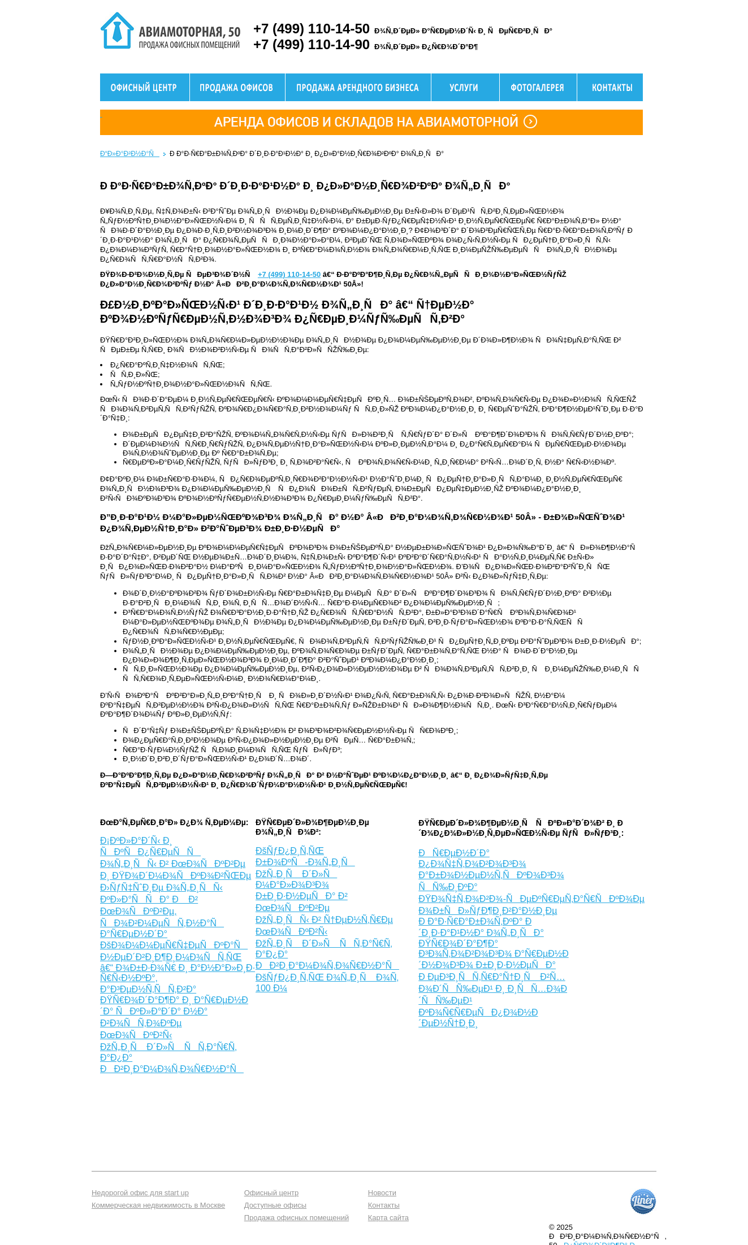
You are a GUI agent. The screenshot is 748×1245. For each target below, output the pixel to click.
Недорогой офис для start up (140, 1192)
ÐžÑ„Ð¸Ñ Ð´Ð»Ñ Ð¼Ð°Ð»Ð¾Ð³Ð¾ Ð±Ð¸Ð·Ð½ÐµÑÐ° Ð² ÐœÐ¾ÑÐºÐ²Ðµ (302, 891)
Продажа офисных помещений (296, 1217)
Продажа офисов (237, 87)
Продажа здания (358, 87)
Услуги (465, 87)
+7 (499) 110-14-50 (289, 274)
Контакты (384, 1205)
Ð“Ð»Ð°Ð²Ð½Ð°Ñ (129, 154)
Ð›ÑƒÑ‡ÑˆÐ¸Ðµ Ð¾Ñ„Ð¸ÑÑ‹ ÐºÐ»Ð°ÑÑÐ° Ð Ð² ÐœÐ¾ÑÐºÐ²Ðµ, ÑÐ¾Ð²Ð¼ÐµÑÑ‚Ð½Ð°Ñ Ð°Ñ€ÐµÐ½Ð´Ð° (162, 911)
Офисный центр (144, 87)
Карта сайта (388, 1217)
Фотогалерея (538, 87)
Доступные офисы (275, 1205)
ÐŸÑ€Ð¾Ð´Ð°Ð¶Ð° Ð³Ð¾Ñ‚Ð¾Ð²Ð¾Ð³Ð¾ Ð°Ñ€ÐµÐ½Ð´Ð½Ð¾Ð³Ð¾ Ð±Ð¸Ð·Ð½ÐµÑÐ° (493, 954)
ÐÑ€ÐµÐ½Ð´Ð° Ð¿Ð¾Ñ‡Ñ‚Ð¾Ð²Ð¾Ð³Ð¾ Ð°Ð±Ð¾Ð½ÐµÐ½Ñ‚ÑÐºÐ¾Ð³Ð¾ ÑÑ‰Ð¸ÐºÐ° (491, 870)
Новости (382, 1192)
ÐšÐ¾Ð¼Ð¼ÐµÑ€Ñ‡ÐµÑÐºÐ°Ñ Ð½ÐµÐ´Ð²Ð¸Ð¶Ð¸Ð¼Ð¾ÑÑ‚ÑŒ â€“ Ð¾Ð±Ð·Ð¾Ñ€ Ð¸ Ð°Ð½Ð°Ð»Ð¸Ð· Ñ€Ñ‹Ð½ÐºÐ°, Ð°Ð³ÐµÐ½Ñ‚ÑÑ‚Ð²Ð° (177, 967)
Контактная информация (610, 87)
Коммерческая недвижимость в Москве (158, 1205)
